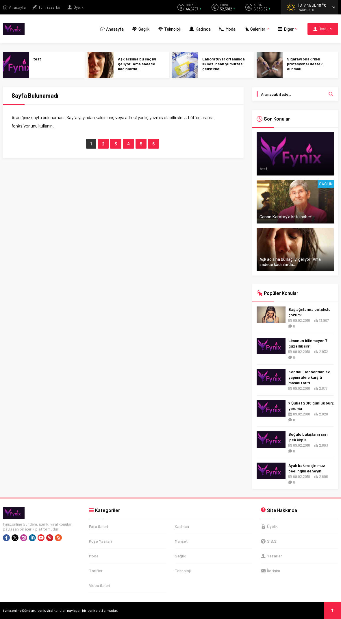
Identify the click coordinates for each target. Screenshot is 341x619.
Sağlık (325, 183)
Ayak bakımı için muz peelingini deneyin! (306, 468)
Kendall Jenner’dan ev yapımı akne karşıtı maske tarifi (309, 377)
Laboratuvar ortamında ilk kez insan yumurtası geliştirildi (223, 63)
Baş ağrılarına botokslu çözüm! (309, 312)
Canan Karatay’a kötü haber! (286, 216)
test (37, 58)
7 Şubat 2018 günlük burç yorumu (311, 405)
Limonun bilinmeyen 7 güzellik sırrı (307, 343)
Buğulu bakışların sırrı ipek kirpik (307, 437)
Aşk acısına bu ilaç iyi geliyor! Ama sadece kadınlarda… (137, 63)
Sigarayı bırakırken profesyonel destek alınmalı (305, 63)
